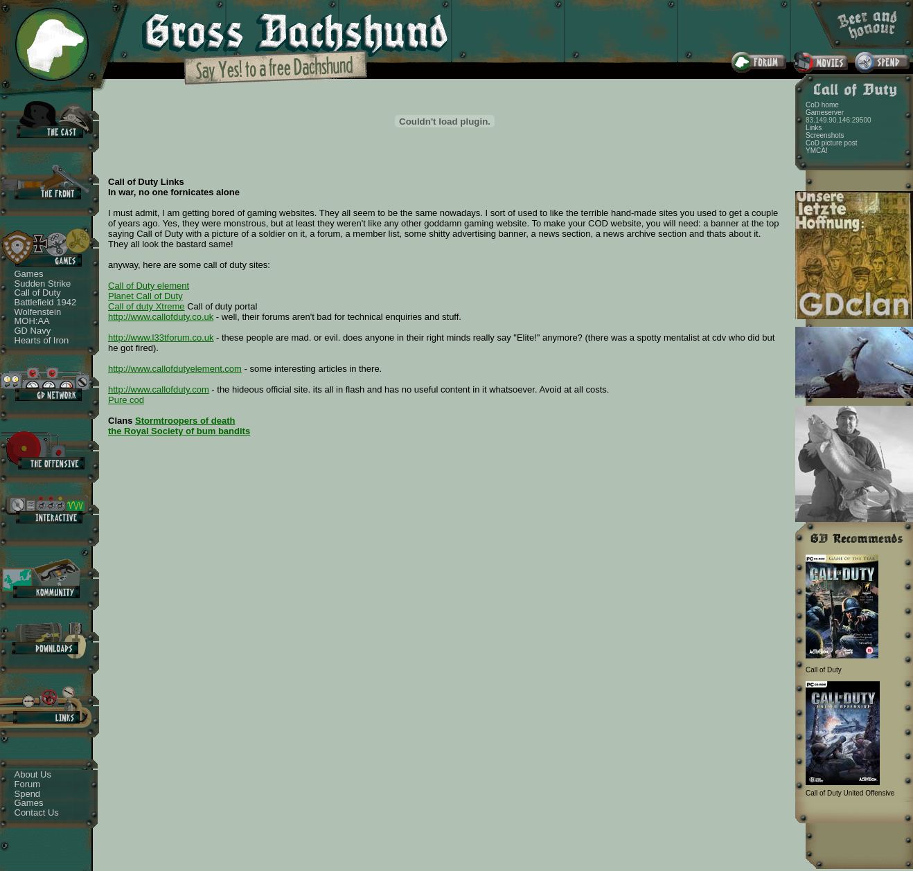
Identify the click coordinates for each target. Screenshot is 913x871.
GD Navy (33, 330)
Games (29, 274)
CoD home (822, 105)
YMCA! (817, 150)
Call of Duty (38, 292)
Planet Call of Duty (145, 296)
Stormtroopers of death (185, 420)
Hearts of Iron (42, 340)
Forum (28, 784)
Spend (28, 794)
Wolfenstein (38, 312)
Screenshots (825, 135)
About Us (33, 774)
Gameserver (825, 112)
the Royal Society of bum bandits (179, 431)
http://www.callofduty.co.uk (160, 317)
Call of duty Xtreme (146, 306)
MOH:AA (32, 321)
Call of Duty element (148, 285)
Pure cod (126, 400)
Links (814, 128)
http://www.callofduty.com (158, 389)
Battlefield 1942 (46, 302)
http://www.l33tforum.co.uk (160, 337)
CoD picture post (831, 143)
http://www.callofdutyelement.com (175, 368)
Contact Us (37, 812)
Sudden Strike (43, 283)
